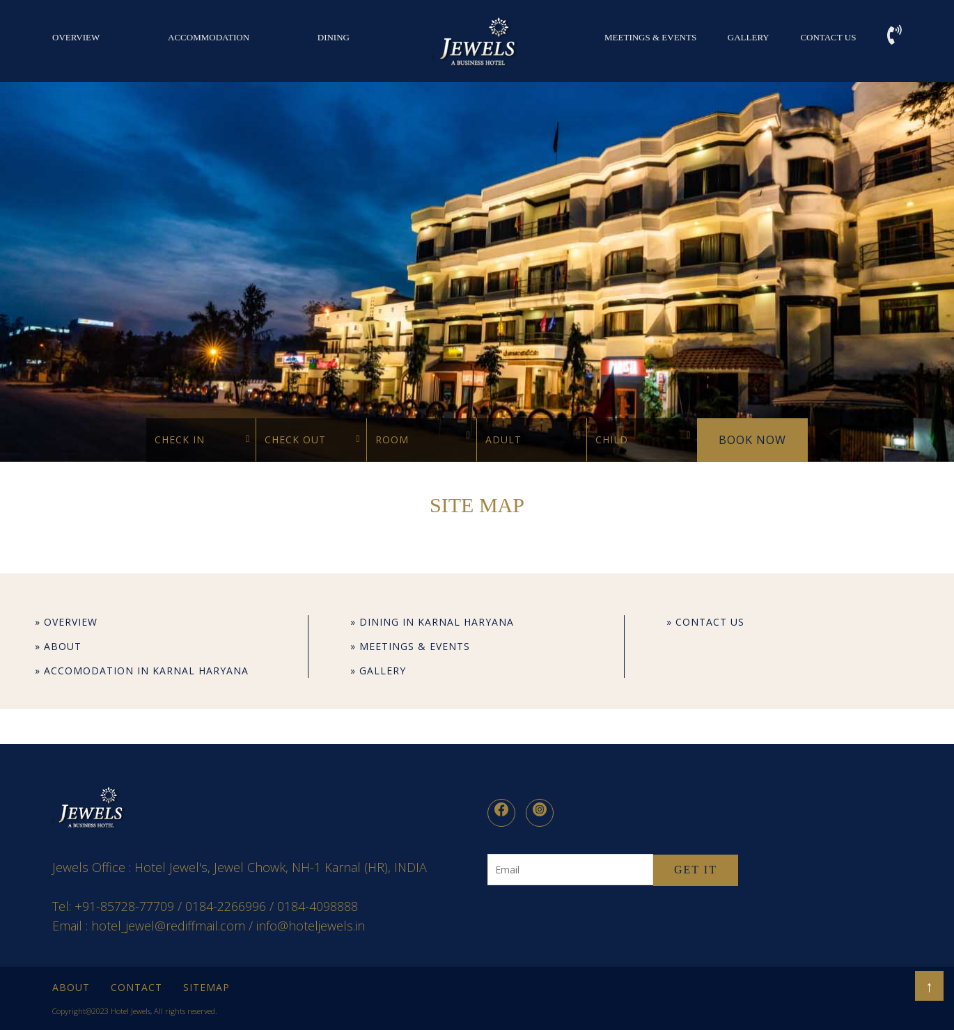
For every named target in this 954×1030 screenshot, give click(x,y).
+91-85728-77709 (124, 906)
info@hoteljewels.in (310, 925)
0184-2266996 (225, 906)
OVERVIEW (76, 37)
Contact (136, 987)
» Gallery (378, 670)
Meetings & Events (650, 37)
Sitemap (206, 987)
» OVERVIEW (66, 621)
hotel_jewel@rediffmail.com (168, 925)
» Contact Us (705, 621)
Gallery (748, 37)
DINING (334, 37)
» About (58, 646)
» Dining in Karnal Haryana (432, 621)
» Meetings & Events (410, 646)
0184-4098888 (317, 906)
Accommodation (208, 37)
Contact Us (828, 37)
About (71, 987)
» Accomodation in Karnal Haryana (142, 670)
